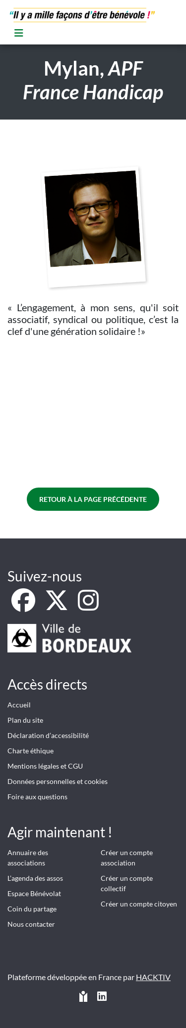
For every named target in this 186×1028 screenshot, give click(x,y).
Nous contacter (31, 924)
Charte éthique (30, 750)
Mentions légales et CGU (45, 766)
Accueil (19, 704)
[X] (57, 606)
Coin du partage (32, 909)
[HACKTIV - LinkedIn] (102, 997)
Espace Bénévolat (34, 893)
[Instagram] (88, 606)
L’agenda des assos (35, 878)
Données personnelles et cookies (57, 781)
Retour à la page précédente (93, 499)
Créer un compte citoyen (139, 904)
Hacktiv (153, 977)
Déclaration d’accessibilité (48, 735)
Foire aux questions (37, 796)
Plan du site (25, 720)
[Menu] (19, 33)
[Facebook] (24, 606)
